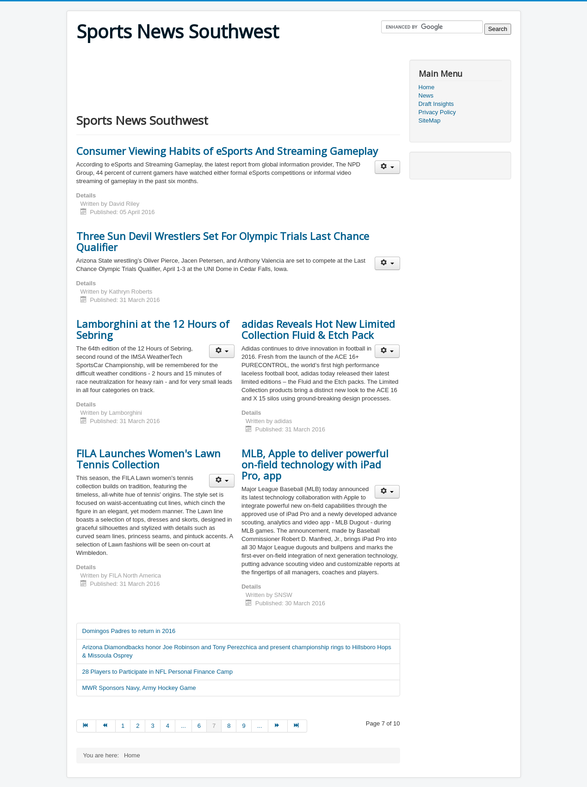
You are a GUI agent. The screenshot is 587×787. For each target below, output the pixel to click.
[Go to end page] (297, 725)
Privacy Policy (437, 112)
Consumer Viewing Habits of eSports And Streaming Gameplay (227, 151)
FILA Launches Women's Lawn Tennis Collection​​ (148, 458)
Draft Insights (436, 103)
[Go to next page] (278, 725)
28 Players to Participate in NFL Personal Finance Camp (157, 671)
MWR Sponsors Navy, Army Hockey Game (139, 687)
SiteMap (430, 120)
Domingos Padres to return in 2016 (129, 630)
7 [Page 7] (214, 725)
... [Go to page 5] (183, 725)
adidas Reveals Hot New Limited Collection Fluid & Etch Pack (318, 329)
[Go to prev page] (106, 725)
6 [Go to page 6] (199, 725)
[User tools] (387, 167)
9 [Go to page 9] (243, 725)
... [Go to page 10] (259, 725)
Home (427, 87)
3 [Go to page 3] (152, 725)
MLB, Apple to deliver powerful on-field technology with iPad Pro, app (315, 464)
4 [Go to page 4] (167, 725)
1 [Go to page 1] (122, 725)
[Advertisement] (244, 53)
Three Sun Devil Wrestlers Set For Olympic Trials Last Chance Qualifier (222, 241)
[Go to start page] (86, 725)
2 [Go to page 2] (137, 725)
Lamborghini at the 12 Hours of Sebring (152, 329)
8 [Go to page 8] (228, 725)
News (426, 95)
